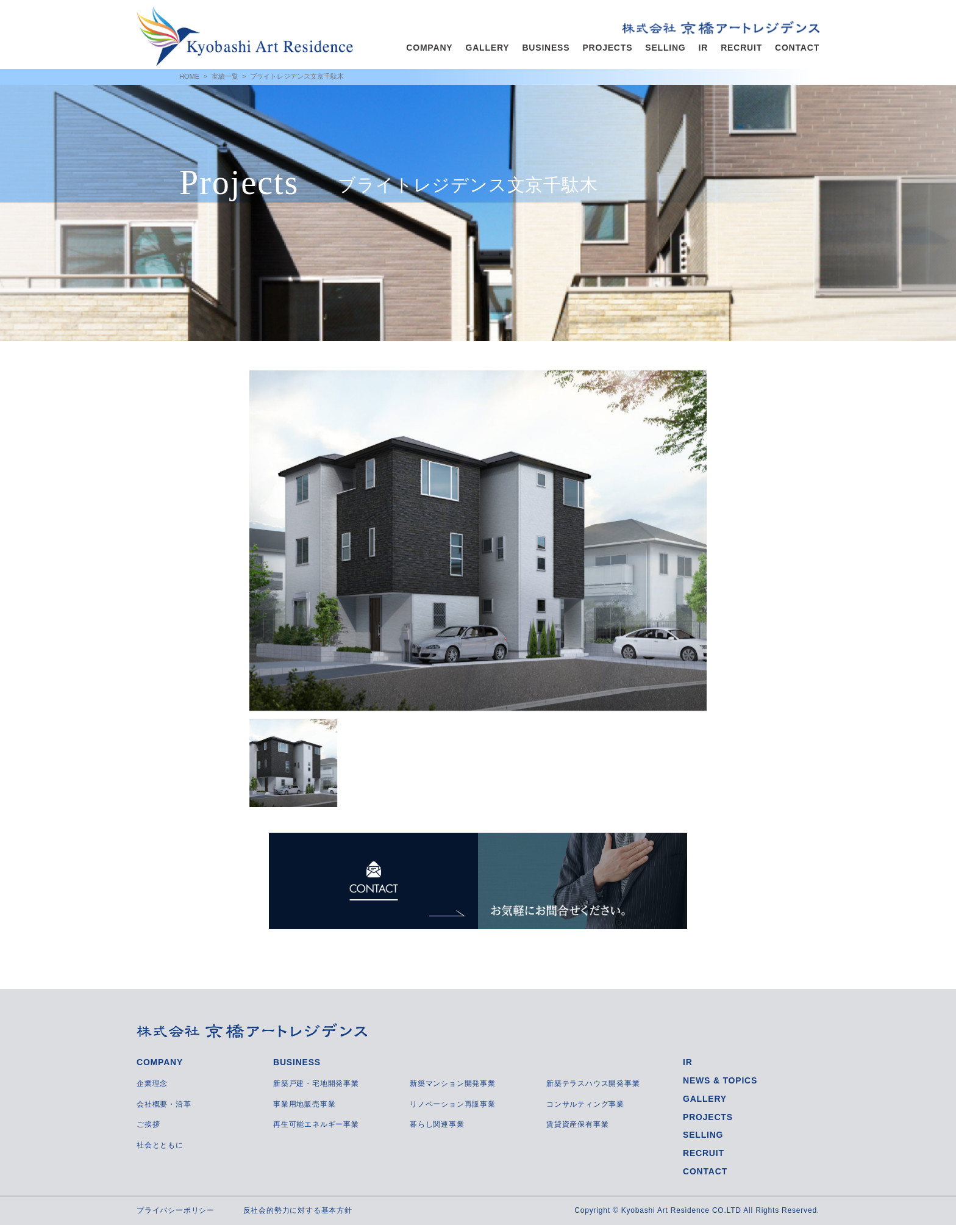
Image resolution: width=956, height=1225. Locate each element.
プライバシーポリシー (176, 1210)
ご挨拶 (148, 1124)
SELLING (665, 47)
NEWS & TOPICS (720, 1080)
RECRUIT (741, 47)
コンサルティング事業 (585, 1104)
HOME (189, 76)
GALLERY (487, 47)
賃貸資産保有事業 (577, 1124)
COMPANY (429, 47)
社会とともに (160, 1145)
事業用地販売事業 (304, 1104)
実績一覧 (225, 76)
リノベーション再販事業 (453, 1104)
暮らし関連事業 (437, 1124)
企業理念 (152, 1083)
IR (703, 47)
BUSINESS (545, 47)
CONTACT (797, 47)
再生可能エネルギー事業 (316, 1124)
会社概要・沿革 (164, 1104)
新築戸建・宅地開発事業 (316, 1083)
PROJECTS (607, 47)
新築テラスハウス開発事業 (593, 1083)
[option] (478, 540)
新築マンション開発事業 (453, 1083)
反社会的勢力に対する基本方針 (297, 1210)
